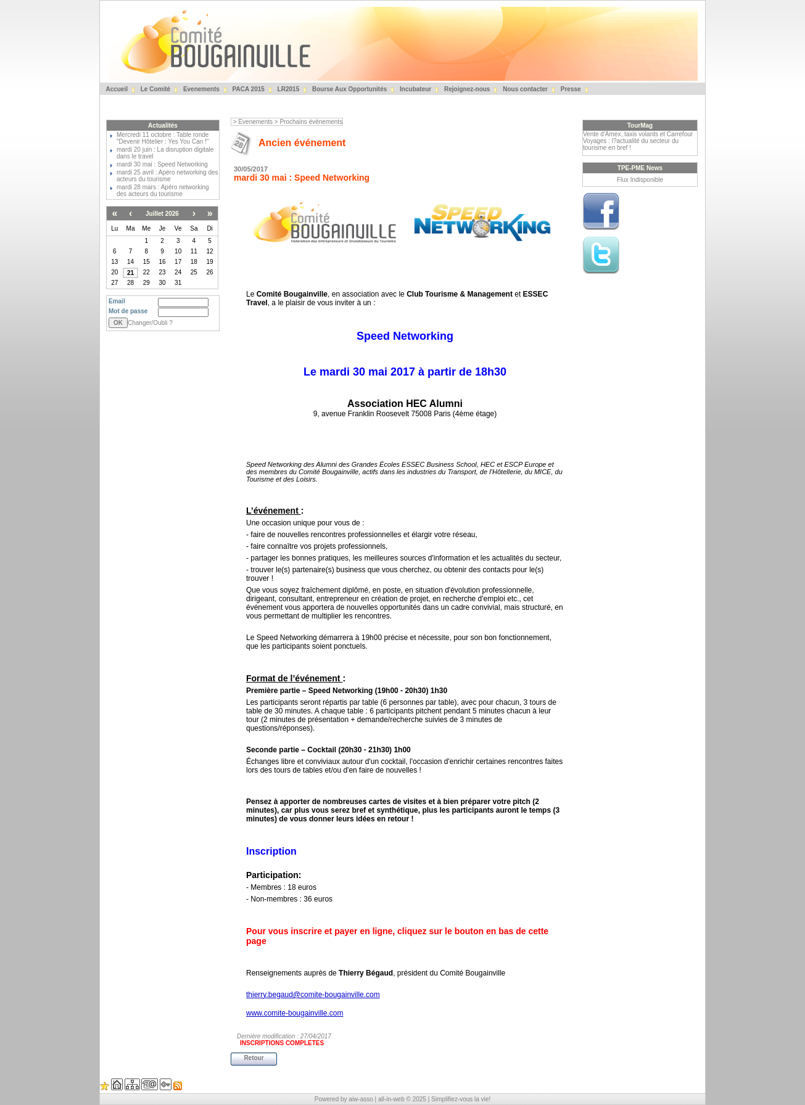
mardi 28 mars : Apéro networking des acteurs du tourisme (163, 190)
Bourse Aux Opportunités (348, 89)
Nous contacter (524, 89)
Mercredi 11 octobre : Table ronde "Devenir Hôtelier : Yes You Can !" (162, 138)
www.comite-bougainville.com (294, 1013)
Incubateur (414, 89)
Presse (570, 89)
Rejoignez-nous (466, 89)
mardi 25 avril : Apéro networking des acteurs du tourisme (167, 176)
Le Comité (154, 89)
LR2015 (287, 89)
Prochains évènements (310, 121)
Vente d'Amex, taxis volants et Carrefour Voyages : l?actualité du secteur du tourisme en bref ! (638, 141)
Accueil (116, 89)
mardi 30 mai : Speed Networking (162, 164)
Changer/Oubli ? (150, 322)
